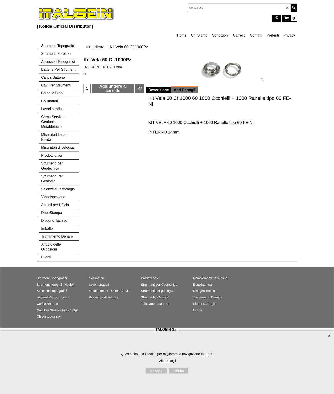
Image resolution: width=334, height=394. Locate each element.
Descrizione (159, 90)
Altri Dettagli (184, 90)
